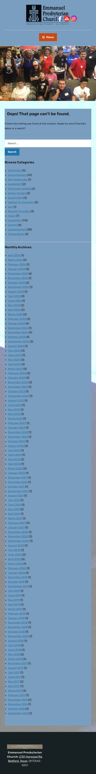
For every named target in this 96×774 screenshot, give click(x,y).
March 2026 (15, 259)
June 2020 (15, 554)
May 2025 (14, 305)
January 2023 (16, 427)
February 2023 (17, 423)
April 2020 (14, 559)
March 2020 (15, 563)
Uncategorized (17, 229)
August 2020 (16, 545)
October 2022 (16, 441)
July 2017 (14, 672)
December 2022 (18, 432)
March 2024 (15, 368)
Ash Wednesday (18, 179)
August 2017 (15, 667)
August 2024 (16, 346)
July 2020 (14, 550)
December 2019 (17, 577)
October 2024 (16, 337)
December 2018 (18, 622)
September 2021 (18, 491)
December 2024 (18, 328)
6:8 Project (14, 170)
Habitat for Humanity (21, 202)
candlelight (15, 184)
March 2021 (15, 518)
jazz (10, 206)
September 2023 (18, 396)
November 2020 (18, 536)
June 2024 (15, 355)
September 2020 (18, 541)
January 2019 (16, 618)
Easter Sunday (17, 193)
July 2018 (14, 645)
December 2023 (18, 382)
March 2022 (15, 468)
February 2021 (17, 522)
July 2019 (14, 590)
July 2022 (14, 450)
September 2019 (18, 586)
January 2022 (16, 473)
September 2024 (18, 341)
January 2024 (16, 377)
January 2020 (16, 572)
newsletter (15, 220)
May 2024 (14, 359)
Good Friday (15, 197)
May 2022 (14, 459)
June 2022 (14, 454)
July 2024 (14, 350)
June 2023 (14, 405)
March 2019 (15, 609)
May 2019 (14, 600)
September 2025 (18, 287)
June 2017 (14, 677)
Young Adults (16, 234)
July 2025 (14, 296)
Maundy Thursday (19, 211)
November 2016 (17, 704)
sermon (12, 224)
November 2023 (18, 386)
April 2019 (14, 604)
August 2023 (16, 400)
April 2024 (14, 364)
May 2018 (14, 654)
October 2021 (16, 486)
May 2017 (13, 681)
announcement (17, 175)
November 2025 (18, 278)
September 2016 (18, 713)
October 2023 (16, 391)
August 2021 (16, 495)
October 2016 (16, 708)
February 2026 (17, 264)
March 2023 (15, 418)
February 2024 (17, 373)
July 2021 (14, 500)
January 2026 (16, 269)
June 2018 (14, 649)
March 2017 (15, 690)
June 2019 (14, 595)
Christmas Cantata (19, 188)
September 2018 (18, 636)
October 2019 (16, 581)
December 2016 (17, 699)
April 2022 (14, 463)
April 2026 (14, 255)
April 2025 (14, 309)
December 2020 (18, 532)
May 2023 (14, 409)
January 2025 (16, 323)
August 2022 (16, 445)
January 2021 (16, 527)
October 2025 (16, 282)
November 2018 (18, 627)
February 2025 (17, 318)
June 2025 (14, 300)
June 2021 (14, 504)
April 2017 (14, 686)
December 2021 (17, 477)
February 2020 (17, 568)
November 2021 (17, 482)
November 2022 (18, 436)
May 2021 (14, 509)
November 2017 (17, 663)
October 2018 (16, 631)
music (11, 215)
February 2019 (17, 613)
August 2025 (16, 291)
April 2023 (14, 414)
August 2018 (16, 640)
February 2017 (16, 695)
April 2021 (14, 513)
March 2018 (15, 659)
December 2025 (18, 273)
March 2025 (15, 314)
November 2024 (18, 332)
